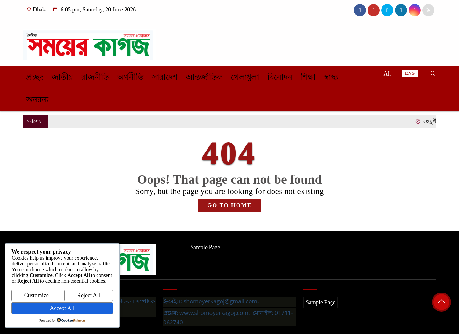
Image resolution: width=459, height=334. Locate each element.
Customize (36, 295)
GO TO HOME (229, 205)
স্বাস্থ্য (331, 77)
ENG (410, 73)
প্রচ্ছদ (34, 77)
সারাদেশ (165, 77)
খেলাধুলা (245, 77)
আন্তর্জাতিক (204, 77)
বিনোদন (279, 77)
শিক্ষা (308, 77)
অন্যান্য (37, 99)
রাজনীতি (95, 77)
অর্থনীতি (130, 77)
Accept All (62, 308)
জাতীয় (62, 77)
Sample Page (205, 247)
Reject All (88, 295)
